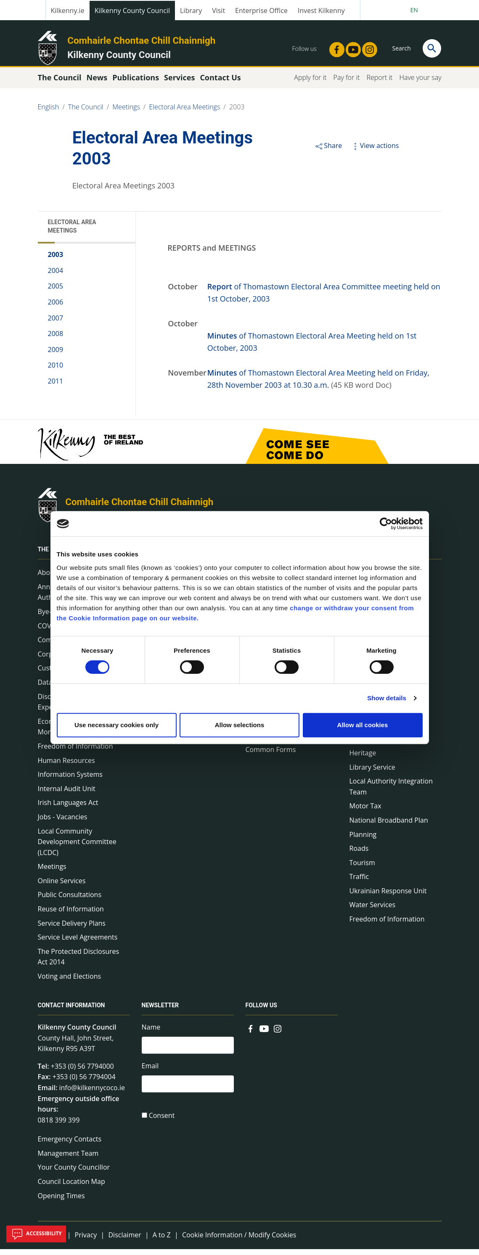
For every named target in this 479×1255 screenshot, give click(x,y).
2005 (56, 292)
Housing (362, 744)
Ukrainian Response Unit (388, 896)
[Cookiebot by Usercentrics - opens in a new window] (386, 523)
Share (328, 151)
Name (151, 1033)
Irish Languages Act (68, 808)
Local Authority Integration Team (391, 792)
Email (150, 1073)
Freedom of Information (75, 752)
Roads (359, 854)
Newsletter (160, 1011)
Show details (386, 698)
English (48, 112)
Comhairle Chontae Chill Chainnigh (141, 40)
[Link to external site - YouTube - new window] (351, 47)
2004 (56, 276)
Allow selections (240, 724)
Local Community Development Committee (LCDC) (77, 847)
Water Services (372, 910)
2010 (56, 371)
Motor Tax (365, 811)
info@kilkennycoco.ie (92, 1093)
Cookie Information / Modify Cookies (239, 1240)
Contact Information (71, 1011)
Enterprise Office (261, 10)
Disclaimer (124, 1240)
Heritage (362, 758)
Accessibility (36, 1234)
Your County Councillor (74, 1173)
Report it (379, 83)
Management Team (68, 1159)
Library (191, 10)
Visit (218, 10)
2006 (56, 307)
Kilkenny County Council (132, 10)
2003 (237, 112)
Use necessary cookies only (116, 724)
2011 (56, 387)
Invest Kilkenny (321, 10)
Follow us (261, 1011)
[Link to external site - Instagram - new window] (367, 47)
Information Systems (70, 780)
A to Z (162, 1240)
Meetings (126, 112)
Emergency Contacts (70, 1144)
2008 (56, 339)
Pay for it (346, 83)
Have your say (420, 83)
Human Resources (66, 765)
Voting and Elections (69, 982)
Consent (162, 1124)
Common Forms (271, 755)
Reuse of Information (71, 914)
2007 (56, 323)
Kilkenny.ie (68, 10)
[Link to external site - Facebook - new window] (334, 47)
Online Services (62, 886)
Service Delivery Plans (72, 929)
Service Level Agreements (78, 943)
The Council (85, 112)
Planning (363, 840)
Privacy (86, 1240)
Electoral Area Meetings (184, 112)
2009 (56, 355)
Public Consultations (70, 900)
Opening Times (61, 1201)
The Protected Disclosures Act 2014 (78, 963)
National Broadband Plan (388, 826)
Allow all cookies (362, 724)
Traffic (359, 882)
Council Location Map (71, 1187)
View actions (375, 151)
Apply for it (310, 83)
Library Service (372, 772)
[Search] (432, 48)
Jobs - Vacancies (62, 822)
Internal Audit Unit (66, 794)
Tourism (362, 868)
